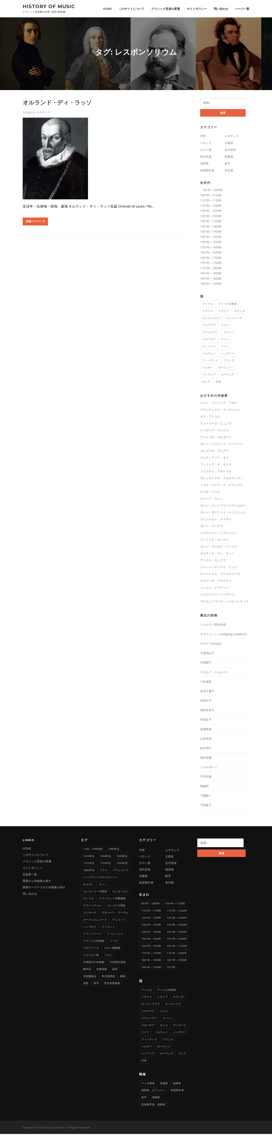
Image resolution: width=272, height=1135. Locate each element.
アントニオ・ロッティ (214, 540)
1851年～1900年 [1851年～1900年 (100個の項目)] (177, 961)
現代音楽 (206, 158)
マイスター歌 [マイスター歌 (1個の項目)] (91, 956)
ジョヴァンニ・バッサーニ (217, 595)
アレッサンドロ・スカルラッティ (221, 479)
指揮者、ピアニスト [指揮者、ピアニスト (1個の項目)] (153, 1091)
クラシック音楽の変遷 (165, 9)
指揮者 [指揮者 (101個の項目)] (177, 1084)
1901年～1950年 (211, 285)
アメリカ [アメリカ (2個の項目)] (207, 305)
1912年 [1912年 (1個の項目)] (171, 968)
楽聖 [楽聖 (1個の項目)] (85, 984)
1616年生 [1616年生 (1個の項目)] (89, 857)
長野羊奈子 (207, 711)
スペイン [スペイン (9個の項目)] (229, 333)
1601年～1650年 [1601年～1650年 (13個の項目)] (151, 947)
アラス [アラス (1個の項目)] (104, 871)
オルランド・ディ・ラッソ (57, 103)
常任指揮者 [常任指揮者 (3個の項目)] (108, 977)
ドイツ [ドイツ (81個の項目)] (225, 347)
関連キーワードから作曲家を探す (44, 888)
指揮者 (229, 158)
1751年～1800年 (211, 269)
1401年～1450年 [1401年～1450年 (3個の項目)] (151, 933)
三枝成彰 (206, 682)
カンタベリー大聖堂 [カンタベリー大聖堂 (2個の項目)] (95, 892)
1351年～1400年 (211, 227)
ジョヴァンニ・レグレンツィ (218, 534)
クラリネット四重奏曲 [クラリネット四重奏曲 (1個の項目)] (112, 899)
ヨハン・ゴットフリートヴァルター (223, 506)
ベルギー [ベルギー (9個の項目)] (207, 368)
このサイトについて (131, 9)
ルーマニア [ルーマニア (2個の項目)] (227, 375)
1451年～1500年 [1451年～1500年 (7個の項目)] (177, 933)
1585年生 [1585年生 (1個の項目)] (113, 850)
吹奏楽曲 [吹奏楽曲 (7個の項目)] (101, 970)
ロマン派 (206, 151)
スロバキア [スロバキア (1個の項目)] (209, 340)
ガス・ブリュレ (210, 417)
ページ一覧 (242, 9)
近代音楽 (230, 151)
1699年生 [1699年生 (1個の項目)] (122, 857)
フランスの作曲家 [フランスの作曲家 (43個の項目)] (93, 942)
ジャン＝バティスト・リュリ (218, 568)
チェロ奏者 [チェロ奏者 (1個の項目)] (148, 1084)
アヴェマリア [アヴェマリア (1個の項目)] (121, 871)
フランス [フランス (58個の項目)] (229, 361)
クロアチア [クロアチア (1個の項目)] (209, 326)
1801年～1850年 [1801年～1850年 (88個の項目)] (151, 961)
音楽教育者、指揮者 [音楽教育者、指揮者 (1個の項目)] (153, 1105)
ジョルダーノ (208, 768)
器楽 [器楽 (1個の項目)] (114, 970)
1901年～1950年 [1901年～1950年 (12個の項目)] (151, 968)
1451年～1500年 (211, 238)
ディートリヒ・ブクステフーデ (220, 575)
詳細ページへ (35, 221)
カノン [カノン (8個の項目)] (103, 885)
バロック (206, 144)
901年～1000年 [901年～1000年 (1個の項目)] (150, 904)
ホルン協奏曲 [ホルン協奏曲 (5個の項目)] (112, 949)
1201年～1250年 (211, 212)
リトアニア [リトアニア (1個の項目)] (209, 375)
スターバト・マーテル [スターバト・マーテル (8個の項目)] (115, 913)
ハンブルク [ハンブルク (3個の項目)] (89, 928)
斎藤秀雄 (206, 730)
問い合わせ (221, 9)
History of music (49, 6)
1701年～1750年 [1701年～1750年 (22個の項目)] (151, 954)
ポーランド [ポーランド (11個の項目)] (225, 368)
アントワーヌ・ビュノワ (216, 424)
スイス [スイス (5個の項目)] (225, 326)
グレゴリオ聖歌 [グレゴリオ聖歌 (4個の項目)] (116, 906)
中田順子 (206, 663)
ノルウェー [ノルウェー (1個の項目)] (209, 354)
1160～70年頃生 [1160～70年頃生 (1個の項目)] (93, 850)
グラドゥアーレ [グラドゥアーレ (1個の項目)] (92, 906)
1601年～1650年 (211, 253)
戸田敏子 (206, 806)
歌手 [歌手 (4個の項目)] (96, 984)
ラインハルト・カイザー (216, 520)
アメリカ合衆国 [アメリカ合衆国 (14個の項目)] (227, 305)
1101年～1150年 (211, 201)
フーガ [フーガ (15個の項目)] (114, 942)
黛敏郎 (204, 787)
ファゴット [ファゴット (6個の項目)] (108, 928)
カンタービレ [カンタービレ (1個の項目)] (120, 892)
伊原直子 (206, 720)
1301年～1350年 (211, 222)
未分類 (229, 171)
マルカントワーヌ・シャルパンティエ (224, 602)
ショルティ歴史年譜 (213, 625)
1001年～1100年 (211, 196)
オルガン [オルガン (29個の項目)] (88, 885)
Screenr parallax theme (214, 1128)
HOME (107, 9)
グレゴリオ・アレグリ (214, 452)
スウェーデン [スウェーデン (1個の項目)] (210, 333)
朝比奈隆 (206, 758)
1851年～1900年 (211, 279)
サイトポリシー (197, 9)
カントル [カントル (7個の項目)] (88, 899)
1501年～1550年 (211, 243)
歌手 (227, 164)
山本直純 (206, 739)
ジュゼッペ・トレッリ (214, 431)
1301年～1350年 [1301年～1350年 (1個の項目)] (151, 925)
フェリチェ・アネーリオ (216, 472)
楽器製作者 (207, 171)
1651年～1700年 (211, 259)
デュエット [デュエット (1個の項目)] (119, 920)
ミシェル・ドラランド (214, 588)
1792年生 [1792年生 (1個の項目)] (105, 864)
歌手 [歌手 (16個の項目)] (144, 1098)
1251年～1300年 (211, 217)
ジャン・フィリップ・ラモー (218, 404)
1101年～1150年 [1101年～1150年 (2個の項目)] (151, 911)
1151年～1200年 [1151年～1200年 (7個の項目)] (177, 911)
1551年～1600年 (211, 248)
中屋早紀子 (207, 654)
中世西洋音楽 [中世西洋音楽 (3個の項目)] (118, 963)
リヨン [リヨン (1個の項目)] (108, 956)
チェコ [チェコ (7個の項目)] (225, 340)
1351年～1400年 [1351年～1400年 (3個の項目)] (177, 925)
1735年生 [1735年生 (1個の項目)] (89, 864)
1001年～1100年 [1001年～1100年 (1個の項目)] (175, 904)
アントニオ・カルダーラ (216, 438)
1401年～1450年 (211, 232)
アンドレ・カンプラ (213, 561)
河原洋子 (206, 701)
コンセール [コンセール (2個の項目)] (89, 913)
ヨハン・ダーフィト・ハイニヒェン (223, 513)
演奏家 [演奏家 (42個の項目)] (156, 1098)
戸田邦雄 (206, 777)
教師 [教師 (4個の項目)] (122, 977)
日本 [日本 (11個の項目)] (218, 382)
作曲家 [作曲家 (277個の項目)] (164, 1084)
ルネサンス (43, 113)
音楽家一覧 (30, 875)
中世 (203, 137)
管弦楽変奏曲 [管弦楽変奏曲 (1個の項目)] (112, 984)
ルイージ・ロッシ (211, 499)
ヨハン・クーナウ (211, 527)
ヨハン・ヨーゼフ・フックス (218, 547)
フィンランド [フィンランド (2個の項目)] (210, 361)
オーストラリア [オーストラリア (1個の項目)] (211, 319)
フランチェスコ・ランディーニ (220, 411)
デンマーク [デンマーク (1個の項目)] (209, 347)
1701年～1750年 (211, 264)
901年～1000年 (211, 191)
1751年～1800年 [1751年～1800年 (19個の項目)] (177, 954)
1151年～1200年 (211, 207)
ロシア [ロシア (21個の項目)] (206, 382)
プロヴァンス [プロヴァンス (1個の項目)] (91, 949)
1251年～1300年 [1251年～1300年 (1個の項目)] (177, 918)
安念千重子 (207, 692)
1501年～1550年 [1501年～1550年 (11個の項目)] (151, 940)
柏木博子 (206, 749)
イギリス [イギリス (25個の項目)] (207, 312)
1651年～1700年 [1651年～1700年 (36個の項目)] (177, 947)
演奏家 (204, 164)
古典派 (229, 144)
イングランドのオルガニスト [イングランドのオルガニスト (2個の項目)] (100, 878)
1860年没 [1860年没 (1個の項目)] (89, 871)
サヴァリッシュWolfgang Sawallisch (223, 635)
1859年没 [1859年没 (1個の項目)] (122, 864)
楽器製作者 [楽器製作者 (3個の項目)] (177, 1091)
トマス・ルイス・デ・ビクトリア (221, 486)
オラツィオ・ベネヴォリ (216, 582)
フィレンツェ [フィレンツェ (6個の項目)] (115, 934)
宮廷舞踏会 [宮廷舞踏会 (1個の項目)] (89, 977)
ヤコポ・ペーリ (210, 493)
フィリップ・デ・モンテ (216, 465)
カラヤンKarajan (211, 644)
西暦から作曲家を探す (37, 882)
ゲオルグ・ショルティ (214, 673)
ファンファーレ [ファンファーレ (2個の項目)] (92, 934)
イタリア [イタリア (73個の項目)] (223, 312)
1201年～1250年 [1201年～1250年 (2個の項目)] (151, 918)
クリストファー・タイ (214, 458)
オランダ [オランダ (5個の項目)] (239, 312)
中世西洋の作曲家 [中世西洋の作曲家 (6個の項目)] (93, 963)
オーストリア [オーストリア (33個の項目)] (234, 319)
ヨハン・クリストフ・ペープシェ (221, 445)
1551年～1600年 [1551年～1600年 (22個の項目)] (177, 940)
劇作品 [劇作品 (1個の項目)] (87, 970)
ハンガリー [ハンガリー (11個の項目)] (227, 354)
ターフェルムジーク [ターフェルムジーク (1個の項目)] (95, 920)
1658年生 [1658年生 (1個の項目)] (105, 857)
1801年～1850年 (211, 274)
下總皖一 (206, 796)
